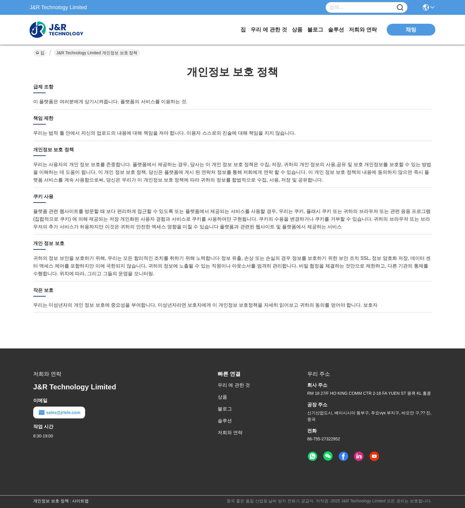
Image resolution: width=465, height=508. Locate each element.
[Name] (400, 7)
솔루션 (336, 30)
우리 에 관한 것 (269, 30)
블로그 (315, 30)
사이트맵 (80, 501)
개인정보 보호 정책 (51, 501)
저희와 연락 (363, 30)
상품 (297, 30)
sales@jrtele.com (59, 412)
